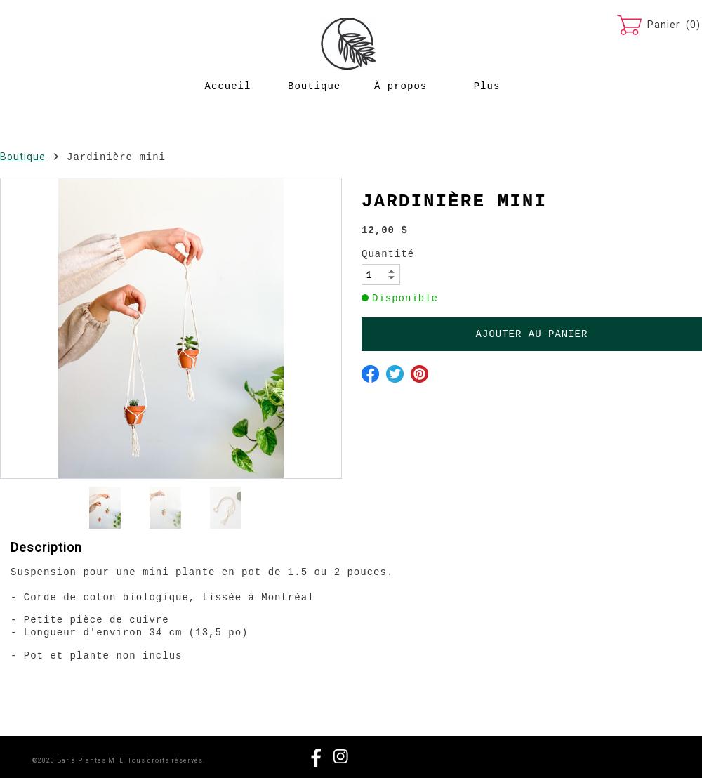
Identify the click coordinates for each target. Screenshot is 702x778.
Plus (487, 86)
